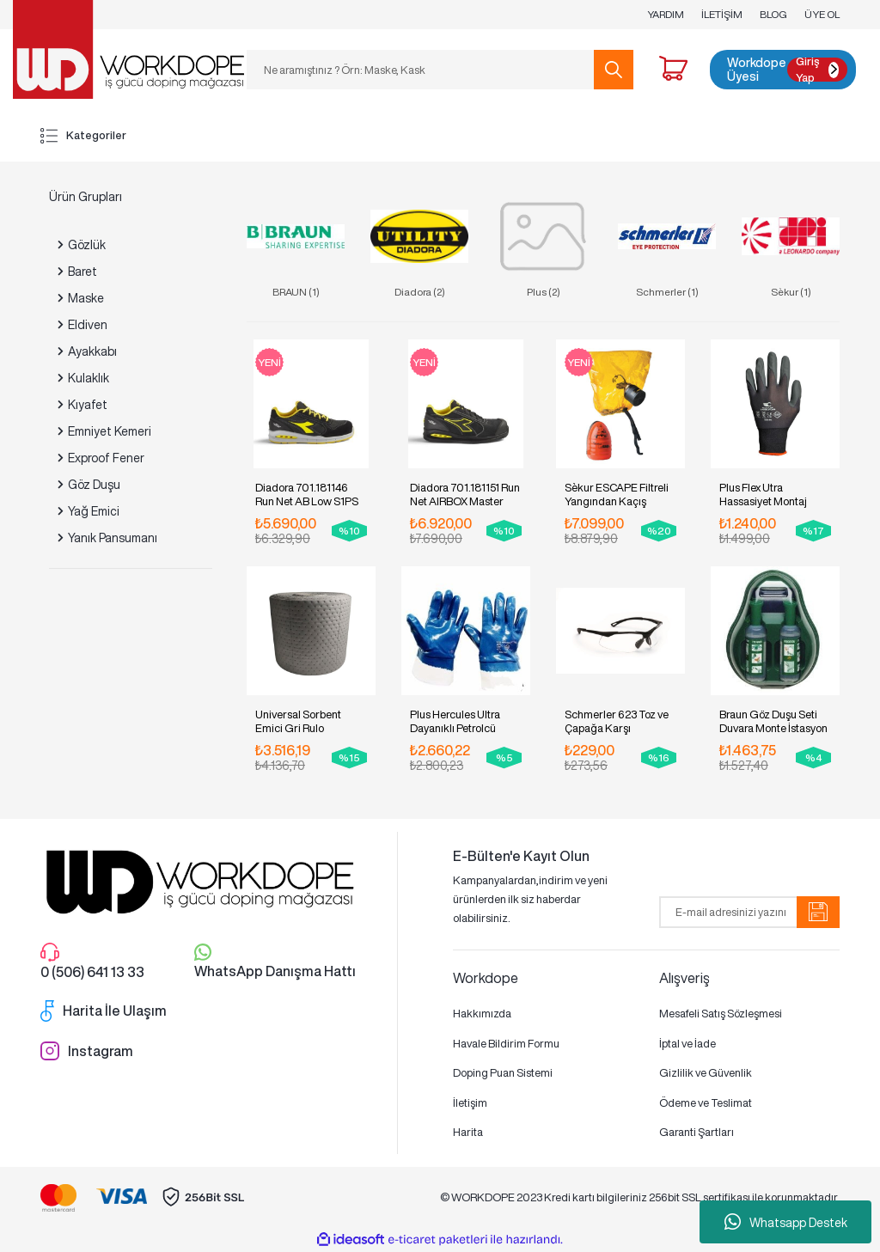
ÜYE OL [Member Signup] (822, 14)
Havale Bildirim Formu (506, 1043)
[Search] (440, 69)
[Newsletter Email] (749, 912)
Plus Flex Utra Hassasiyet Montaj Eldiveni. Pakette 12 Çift (774, 494)
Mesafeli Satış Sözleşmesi (720, 1013)
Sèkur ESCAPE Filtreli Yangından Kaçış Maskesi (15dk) (617, 494)
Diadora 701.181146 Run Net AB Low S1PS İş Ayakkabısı (306, 494)
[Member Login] (783, 69)
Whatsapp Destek (785, 1221)
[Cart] (673, 70)
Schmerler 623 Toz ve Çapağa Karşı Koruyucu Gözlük (617, 721)
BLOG (773, 14)
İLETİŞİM (721, 14)
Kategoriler (83, 135)
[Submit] (818, 912)
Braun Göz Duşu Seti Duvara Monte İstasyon (773, 721)
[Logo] (128, 48)
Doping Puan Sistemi (503, 1073)
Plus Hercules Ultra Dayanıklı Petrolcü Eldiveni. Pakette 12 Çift (465, 721)
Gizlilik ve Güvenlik (705, 1073)
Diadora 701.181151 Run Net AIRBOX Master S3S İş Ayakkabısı (465, 494)
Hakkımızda (482, 1013)
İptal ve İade (687, 1043)
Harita (468, 1132)
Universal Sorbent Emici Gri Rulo (298, 721)
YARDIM (665, 14)
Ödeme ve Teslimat (705, 1103)
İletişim (470, 1103)
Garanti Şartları (696, 1132)
